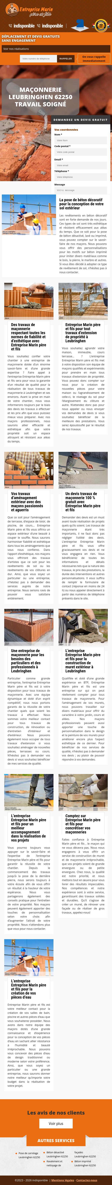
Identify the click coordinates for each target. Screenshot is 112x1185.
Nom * (58, 134)
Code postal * (62, 146)
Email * (58, 159)
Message (59, 184)
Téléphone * (61, 171)
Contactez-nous (86, 1180)
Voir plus (56, 1123)
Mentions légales (62, 1180)
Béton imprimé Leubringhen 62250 (85, 1163)
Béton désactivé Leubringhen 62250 (57, 1154)
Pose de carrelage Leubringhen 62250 (29, 1155)
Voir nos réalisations (16, 49)
